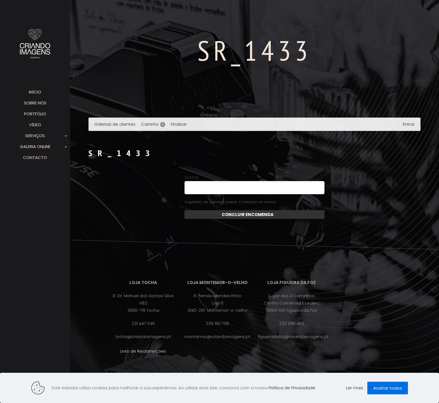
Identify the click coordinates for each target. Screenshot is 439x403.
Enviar (280, 214)
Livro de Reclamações (143, 351)
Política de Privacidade (291, 388)
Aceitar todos (387, 388)
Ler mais (354, 388)
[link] (64, 135)
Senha (191, 177)
